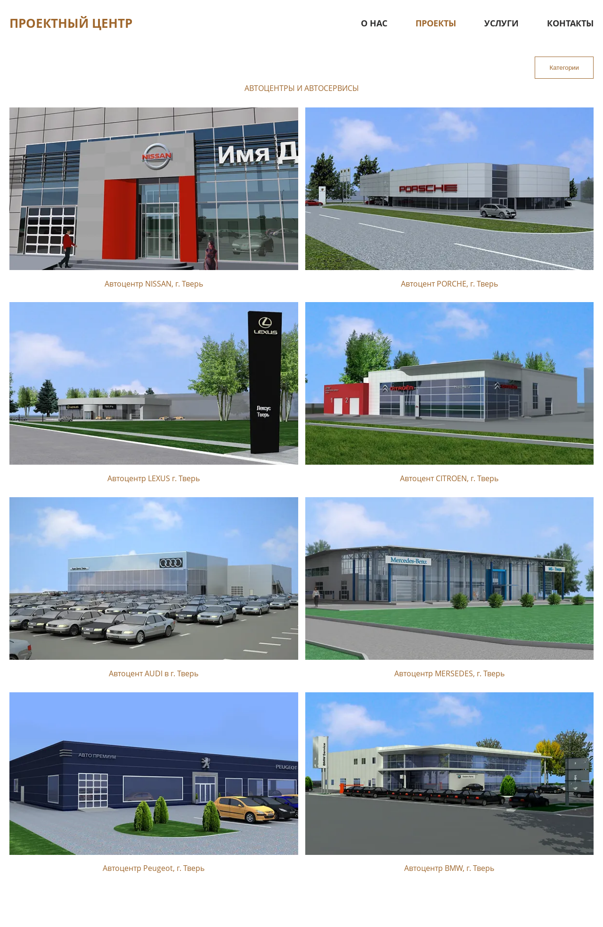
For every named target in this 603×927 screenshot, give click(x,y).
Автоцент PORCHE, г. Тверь (449, 284)
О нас (374, 23)
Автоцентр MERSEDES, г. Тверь (449, 673)
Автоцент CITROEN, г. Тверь (449, 478)
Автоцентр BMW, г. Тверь (449, 868)
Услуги (501, 23)
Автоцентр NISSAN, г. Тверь (154, 284)
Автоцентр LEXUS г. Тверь (153, 478)
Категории (564, 67)
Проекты (436, 23)
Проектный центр (70, 23)
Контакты (570, 23)
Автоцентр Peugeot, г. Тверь (153, 868)
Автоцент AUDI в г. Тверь (153, 673)
